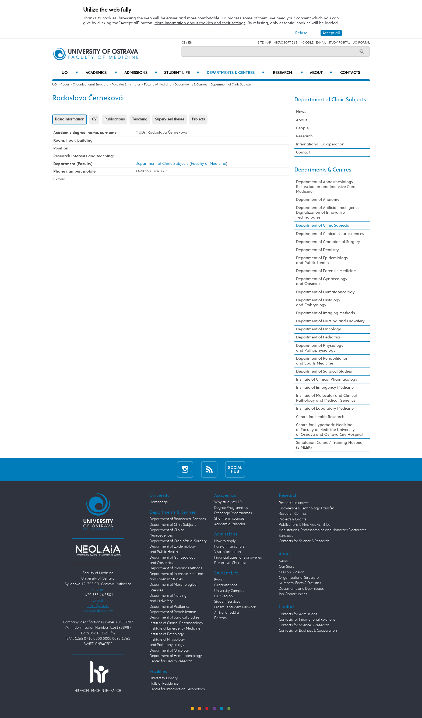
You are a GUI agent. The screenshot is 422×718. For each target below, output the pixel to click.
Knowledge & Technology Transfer (306, 508)
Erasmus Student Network (235, 607)
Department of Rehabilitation (173, 612)
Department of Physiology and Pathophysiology (319, 348)
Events (219, 580)
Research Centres (293, 514)
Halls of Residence (164, 683)
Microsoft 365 (285, 42)
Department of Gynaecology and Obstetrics (321, 281)
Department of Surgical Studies (324, 371)
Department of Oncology (318, 329)
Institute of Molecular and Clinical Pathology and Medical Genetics (326, 398)
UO (70, 73)
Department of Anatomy (317, 200)
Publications (114, 119)
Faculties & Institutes (126, 84)
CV (94, 119)
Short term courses (229, 518)
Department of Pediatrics (318, 337)
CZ (183, 42)
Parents (220, 618)
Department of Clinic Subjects (231, 84)
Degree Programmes (231, 508)
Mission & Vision (291, 572)
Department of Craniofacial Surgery (328, 242)
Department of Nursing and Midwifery (330, 321)
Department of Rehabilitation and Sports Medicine (322, 360)
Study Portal (339, 42)
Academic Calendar (229, 524)
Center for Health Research (171, 661)
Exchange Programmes (233, 513)
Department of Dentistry (317, 250)
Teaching (139, 119)
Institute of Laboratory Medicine (325, 408)
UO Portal (361, 42)
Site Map (264, 42)
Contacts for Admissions (298, 614)
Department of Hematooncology (325, 292)
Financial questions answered (238, 557)
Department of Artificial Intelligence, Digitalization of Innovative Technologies (328, 212)
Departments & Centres (236, 73)
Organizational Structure (90, 84)
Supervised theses (169, 119)
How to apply (225, 541)
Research (288, 73)
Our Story (286, 567)
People (302, 128)
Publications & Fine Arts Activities (304, 525)
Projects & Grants (292, 519)
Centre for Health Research (320, 417)
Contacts (350, 73)
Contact (303, 152)
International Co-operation (320, 144)
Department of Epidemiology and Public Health (322, 260)
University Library (164, 678)
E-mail (321, 42)
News (301, 112)
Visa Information (227, 552)
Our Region (223, 596)
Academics (101, 73)
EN (190, 42)
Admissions (140, 73)
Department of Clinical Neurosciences (330, 234)
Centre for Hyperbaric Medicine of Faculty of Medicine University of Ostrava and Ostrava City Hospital (329, 430)
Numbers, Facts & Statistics (300, 583)
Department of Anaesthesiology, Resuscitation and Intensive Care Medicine (325, 187)
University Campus (229, 591)
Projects (198, 119)
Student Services (227, 601)
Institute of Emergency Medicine (325, 387)
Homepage (159, 502)
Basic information (69, 119)
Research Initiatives (294, 503)
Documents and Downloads (301, 589)
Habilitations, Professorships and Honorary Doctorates (322, 530)
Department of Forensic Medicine (326, 271)
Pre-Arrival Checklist (230, 563)
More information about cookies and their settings (199, 23)
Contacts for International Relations (307, 619)
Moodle (307, 42)
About (321, 73)
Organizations (225, 585)
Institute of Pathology (167, 634)
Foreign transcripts (229, 546)
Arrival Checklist (226, 613)
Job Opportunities (293, 594)
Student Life (181, 73)
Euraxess (286, 536)
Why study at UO (228, 502)
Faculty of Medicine (157, 84)
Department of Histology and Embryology (318, 302)
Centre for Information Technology (177, 689)
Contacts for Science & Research (304, 541)
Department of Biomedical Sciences (178, 519)
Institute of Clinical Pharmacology (326, 379)
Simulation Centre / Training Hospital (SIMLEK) (330, 445)
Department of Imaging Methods (325, 313)
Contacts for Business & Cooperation (308, 631)
